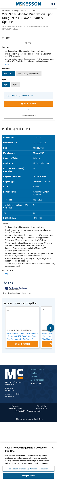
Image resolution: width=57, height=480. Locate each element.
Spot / (15, 84)
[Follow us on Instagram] (34, 383)
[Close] (53, 448)
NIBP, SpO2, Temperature (28, 74)
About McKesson (37, 380)
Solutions (34, 373)
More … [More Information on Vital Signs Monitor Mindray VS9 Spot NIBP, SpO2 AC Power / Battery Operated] (8, 64)
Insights (34, 376)
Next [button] (50, 328)
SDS (6, 274)
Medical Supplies (38, 370)
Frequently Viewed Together (20, 303)
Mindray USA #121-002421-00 (23, 11)
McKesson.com (41, 408)
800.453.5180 (9, 396)
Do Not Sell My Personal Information (28, 411)
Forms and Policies (15, 408)
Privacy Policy (42, 406)
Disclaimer (15, 406)
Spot (6, 84)
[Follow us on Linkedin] (40, 383)
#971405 (45, 330)
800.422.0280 (9, 390)
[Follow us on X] (37, 383)
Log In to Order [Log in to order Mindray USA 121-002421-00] (28, 104)
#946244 (10, 330)
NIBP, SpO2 (8, 74)
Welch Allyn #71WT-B (24, 330)
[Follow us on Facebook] (31, 383)
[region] (28, 461)
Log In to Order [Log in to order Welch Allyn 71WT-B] (22, 344)
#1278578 (6, 11)
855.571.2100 (9, 384)
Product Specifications (16, 129)
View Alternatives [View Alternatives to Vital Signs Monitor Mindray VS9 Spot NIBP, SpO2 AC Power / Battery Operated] (28, 115)
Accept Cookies (28, 476)
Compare (28, 43)
